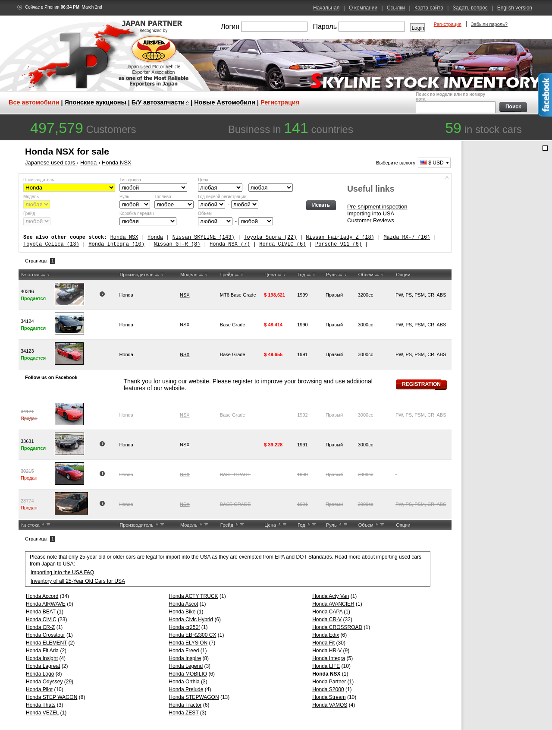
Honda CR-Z (40, 627)
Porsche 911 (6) (338, 244)
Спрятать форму (447, 177)
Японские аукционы (95, 102)
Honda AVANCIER (333, 604)
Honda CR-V (327, 619)
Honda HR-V (327, 651)
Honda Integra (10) (116, 244)
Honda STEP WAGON (51, 697)
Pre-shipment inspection (377, 206)
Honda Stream (328, 697)
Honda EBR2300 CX (192, 635)
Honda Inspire (185, 658)
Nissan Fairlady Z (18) (340, 237)
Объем (205, 213)
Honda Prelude (186, 689)
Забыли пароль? (489, 24)
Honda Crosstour (45, 635)
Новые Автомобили (224, 102)
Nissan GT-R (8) (177, 244)
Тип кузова (130, 179)
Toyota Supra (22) (270, 237)
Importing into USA (370, 213)
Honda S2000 (328, 689)
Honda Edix (325, 635)
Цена (203, 179)
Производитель (38, 179)
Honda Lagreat (43, 666)
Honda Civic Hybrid (191, 619)
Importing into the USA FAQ (62, 572)
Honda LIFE (326, 666)
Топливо (162, 196)
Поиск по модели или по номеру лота (455, 102)
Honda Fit (323, 643)
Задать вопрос (470, 8)
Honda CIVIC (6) (282, 244)
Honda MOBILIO (188, 674)
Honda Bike (182, 612)
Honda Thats (41, 705)
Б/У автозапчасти (158, 102)
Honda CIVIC (41, 619)
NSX (185, 294)
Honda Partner (329, 682)
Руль (124, 196)
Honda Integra (328, 658)
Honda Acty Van (330, 596)
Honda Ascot (183, 604)
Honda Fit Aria (42, 651)
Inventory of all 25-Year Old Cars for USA (78, 581)
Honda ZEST (183, 713)
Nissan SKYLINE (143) (203, 237)
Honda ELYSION (188, 643)
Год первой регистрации (222, 196)
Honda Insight (42, 658)
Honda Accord (42, 596)
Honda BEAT (41, 612)
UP (43, 274)
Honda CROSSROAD (337, 627)
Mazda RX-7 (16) (406, 237)
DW (48, 274)
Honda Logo (40, 674)
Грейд (29, 213)
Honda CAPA (327, 612)
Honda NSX (124, 237)
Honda (155, 237)
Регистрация (447, 24)
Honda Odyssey (44, 682)
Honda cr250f (184, 627)
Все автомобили (34, 102)
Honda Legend (186, 666)
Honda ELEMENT (46, 643)
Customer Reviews (370, 220)
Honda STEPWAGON (194, 697)
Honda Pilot (39, 689)
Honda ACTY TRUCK (193, 596)
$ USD (432, 163)
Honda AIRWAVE (46, 604)
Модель (31, 196)
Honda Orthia (184, 682)
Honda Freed (184, 651)
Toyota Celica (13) (51, 244)
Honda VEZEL (42, 713)
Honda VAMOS (329, 705)
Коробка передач (136, 213)
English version (514, 8)
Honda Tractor (185, 705)
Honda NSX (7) (230, 244)
